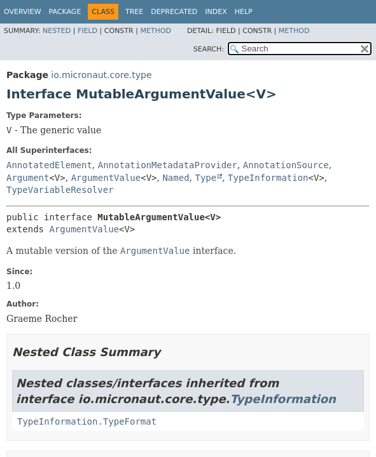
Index (215, 12)
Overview (22, 12)
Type (205, 178)
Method (155, 31)
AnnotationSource (286, 165)
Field (87, 31)
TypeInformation (268, 178)
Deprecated (174, 12)
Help (244, 12)
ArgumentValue (106, 178)
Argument (27, 178)
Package (65, 12)
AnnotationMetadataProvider (167, 165)
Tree (134, 12)
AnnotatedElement (49, 165)
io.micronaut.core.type (101, 75)
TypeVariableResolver (60, 190)
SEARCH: (208, 49)
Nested (57, 31)
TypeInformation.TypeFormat (87, 421)
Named (175, 178)
